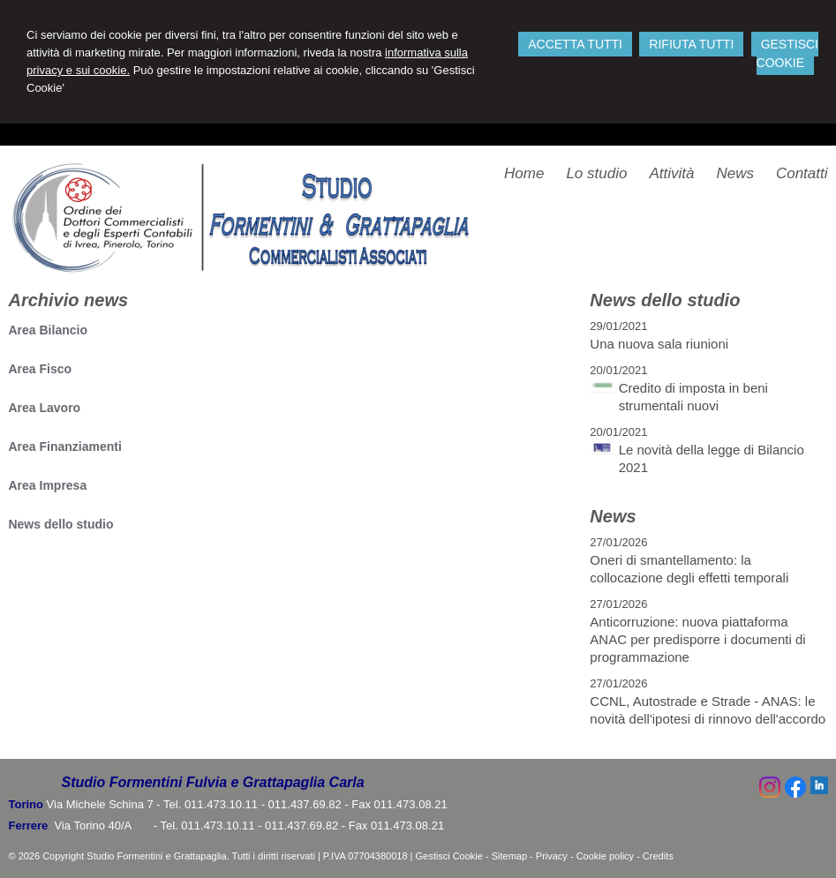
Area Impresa (47, 485)
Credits (658, 856)
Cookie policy (605, 856)
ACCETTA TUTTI (575, 44)
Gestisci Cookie (448, 856)
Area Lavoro (44, 408)
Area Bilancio (47, 330)
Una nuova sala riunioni (659, 343)
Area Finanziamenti (64, 446)
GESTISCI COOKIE (787, 53)
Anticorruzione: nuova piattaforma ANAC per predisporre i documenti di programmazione (697, 639)
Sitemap (509, 856)
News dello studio (60, 524)
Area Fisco (40, 369)
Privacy (552, 856)
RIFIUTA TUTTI (691, 44)
